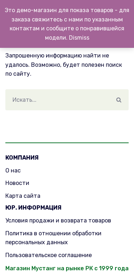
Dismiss (79, 37)
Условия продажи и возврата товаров (58, 220)
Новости (17, 183)
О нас (13, 170)
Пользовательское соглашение (48, 255)
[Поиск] (57, 99)
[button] (118, 99)
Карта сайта (22, 195)
